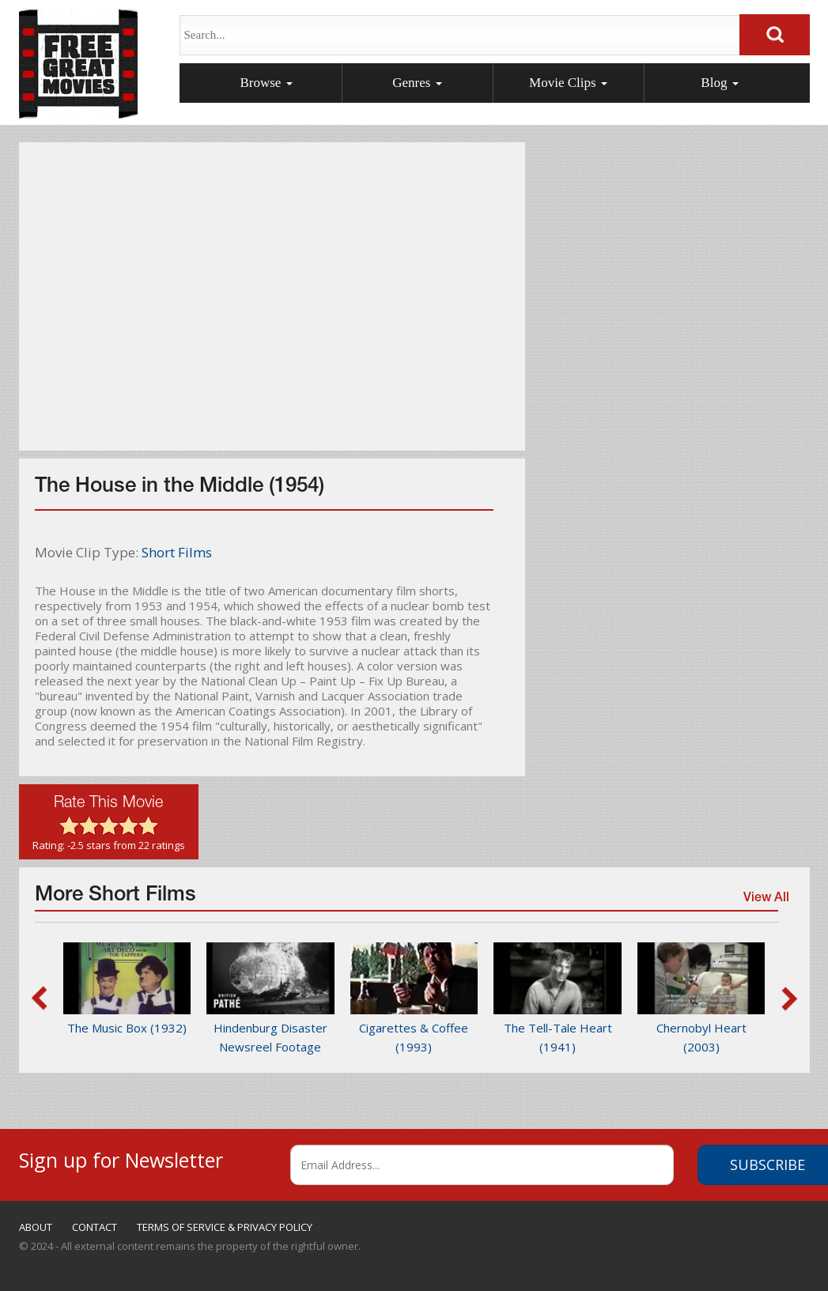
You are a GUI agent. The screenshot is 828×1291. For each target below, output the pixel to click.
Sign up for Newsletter (121, 1157)
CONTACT (94, 1227)
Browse (266, 82)
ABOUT (35, 1227)
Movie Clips (568, 82)
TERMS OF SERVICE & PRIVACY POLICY (224, 1227)
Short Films (177, 552)
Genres (416, 82)
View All (765, 900)
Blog (719, 82)
